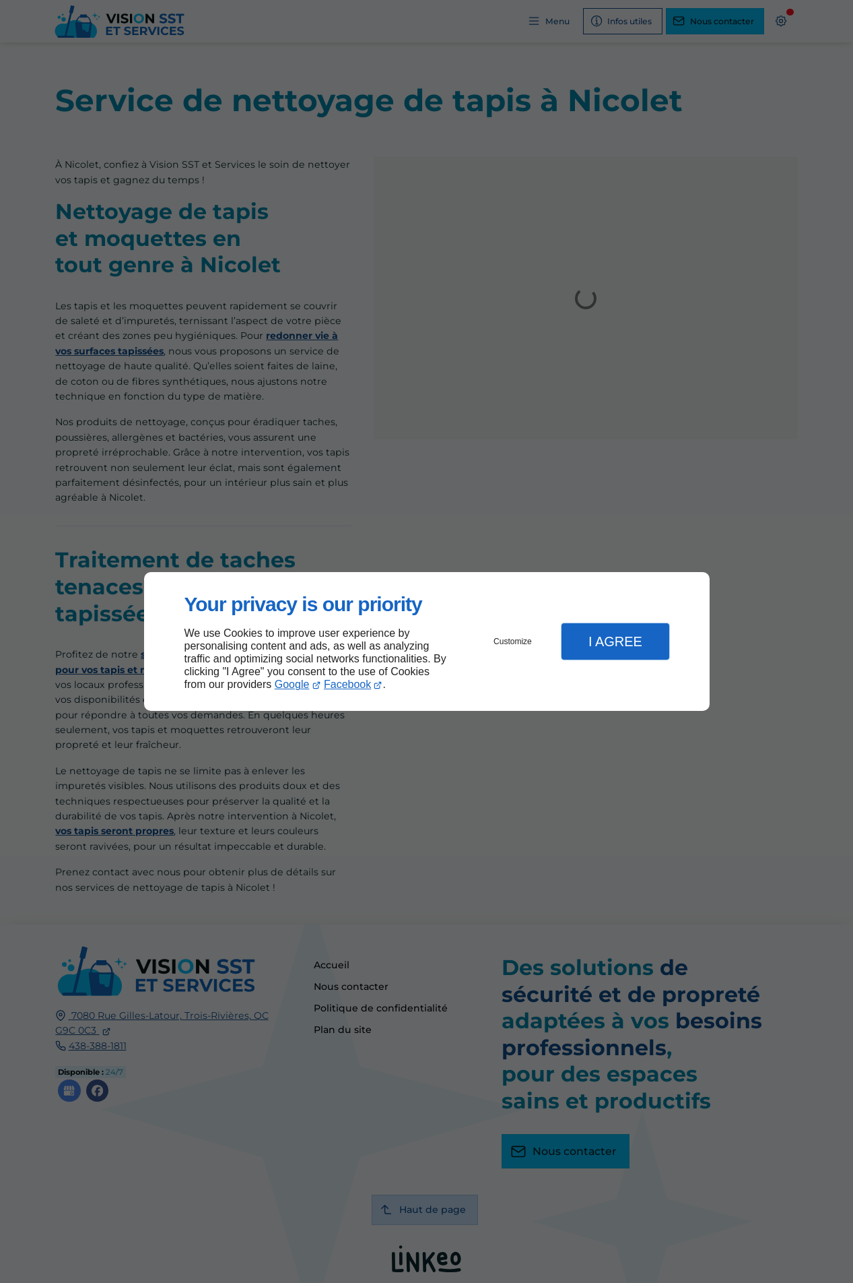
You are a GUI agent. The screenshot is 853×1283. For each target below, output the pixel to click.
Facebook (347, 684)
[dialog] (427, 642)
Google (292, 684)
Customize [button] (512, 641)
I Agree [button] (615, 641)
